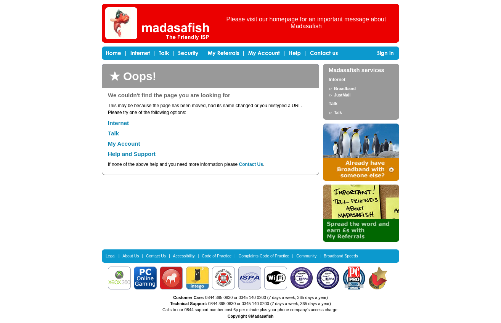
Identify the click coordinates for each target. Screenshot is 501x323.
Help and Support (132, 154)
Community (306, 256)
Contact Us (251, 164)
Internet (118, 123)
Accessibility (184, 256)
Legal (111, 256)
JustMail (342, 95)
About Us (130, 256)
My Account (124, 143)
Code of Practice (216, 256)
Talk (113, 133)
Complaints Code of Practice (264, 256)
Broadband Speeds (341, 256)
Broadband (345, 88)
